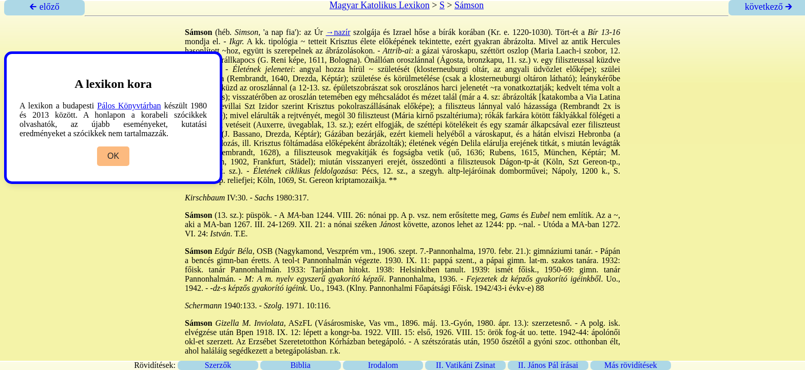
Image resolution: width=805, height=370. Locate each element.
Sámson (469, 5)
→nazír (338, 32)
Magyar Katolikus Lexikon (380, 5)
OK (113, 156)
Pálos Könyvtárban (129, 105)
